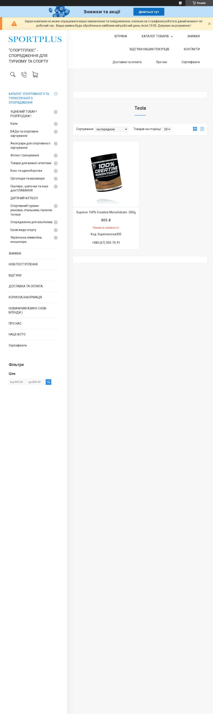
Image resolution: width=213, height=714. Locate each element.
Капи (14, 123)
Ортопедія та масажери (27, 178)
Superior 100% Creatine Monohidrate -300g (106, 212)
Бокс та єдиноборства (26, 170)
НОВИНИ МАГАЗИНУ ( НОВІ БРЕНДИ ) (27, 310)
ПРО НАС (15, 323)
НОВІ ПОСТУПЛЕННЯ (23, 264)
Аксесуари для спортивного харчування (30, 145)
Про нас (161, 62)
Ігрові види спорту (23, 230)
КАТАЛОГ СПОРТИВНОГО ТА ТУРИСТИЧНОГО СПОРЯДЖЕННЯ (29, 98)
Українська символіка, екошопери (26, 239)
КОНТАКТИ (192, 49)
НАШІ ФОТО (17, 334)
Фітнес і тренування (24, 155)
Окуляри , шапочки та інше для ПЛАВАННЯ (29, 188)
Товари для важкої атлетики (30, 163)
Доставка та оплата (127, 62)
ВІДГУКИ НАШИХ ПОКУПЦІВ (149, 49)
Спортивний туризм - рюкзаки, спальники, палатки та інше (31, 210)
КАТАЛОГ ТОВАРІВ (156, 36)
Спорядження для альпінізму (31, 222)
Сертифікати (18, 345)
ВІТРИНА (121, 36)
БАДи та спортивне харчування (24, 133)
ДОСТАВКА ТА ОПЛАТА (26, 286)
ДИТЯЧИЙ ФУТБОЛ (24, 198)
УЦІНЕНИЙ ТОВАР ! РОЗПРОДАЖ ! (23, 114)
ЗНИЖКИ (15, 253)
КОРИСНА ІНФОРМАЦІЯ (25, 297)
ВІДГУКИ (15, 275)
